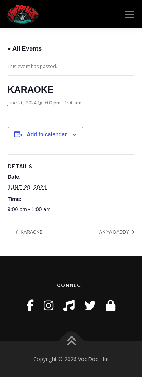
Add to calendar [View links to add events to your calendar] (47, 134)
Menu (129, 14)
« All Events (25, 48)
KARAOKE (30, 232)
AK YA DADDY (114, 232)
